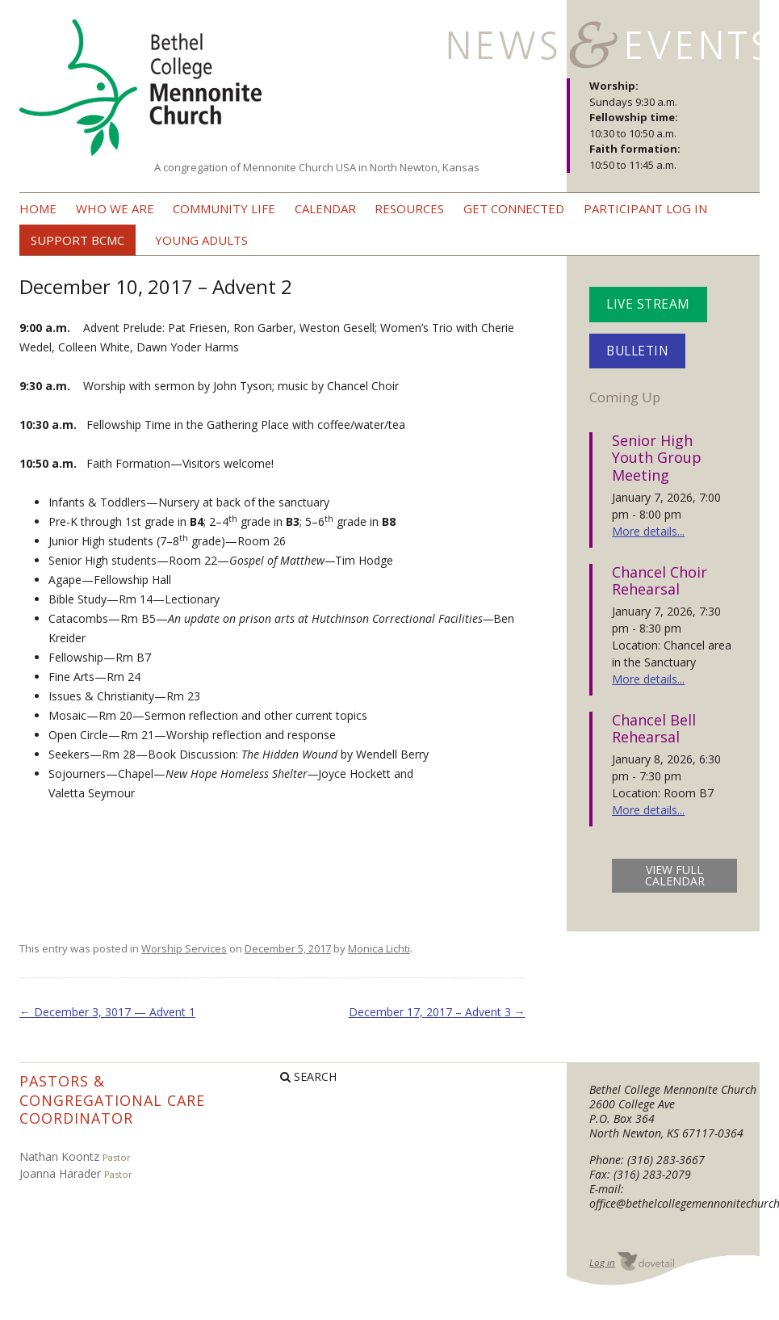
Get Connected (513, 208)
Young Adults (201, 240)
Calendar (325, 208)
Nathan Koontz (59, 1156)
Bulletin (637, 351)
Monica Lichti (379, 948)
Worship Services (184, 948)
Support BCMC (77, 240)
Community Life (224, 208)
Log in (602, 1262)
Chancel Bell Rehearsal (654, 728)
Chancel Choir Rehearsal (659, 580)
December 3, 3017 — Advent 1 (107, 1011)
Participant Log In (645, 208)
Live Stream (648, 304)
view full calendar (675, 875)
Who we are (115, 208)
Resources (409, 208)
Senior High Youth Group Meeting (657, 458)
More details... (648, 531)
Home (38, 208)
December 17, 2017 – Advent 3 (437, 1011)
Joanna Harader (60, 1173)
